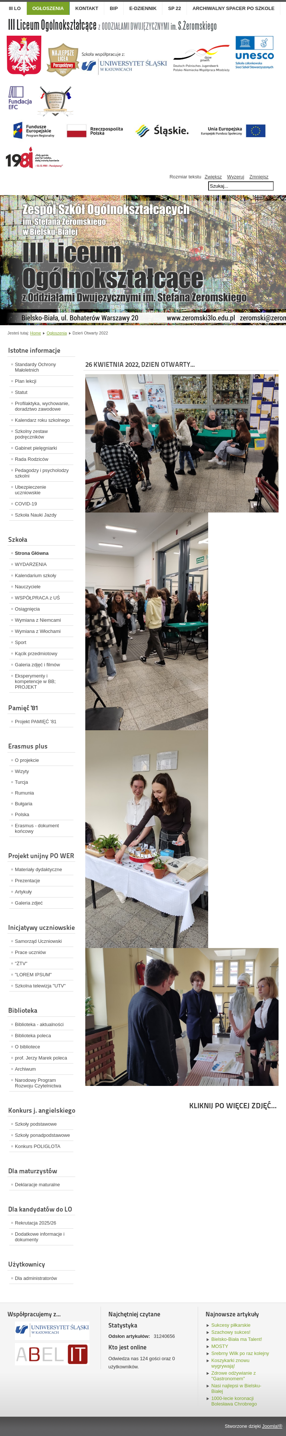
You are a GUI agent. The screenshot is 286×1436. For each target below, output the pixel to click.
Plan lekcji (25, 381)
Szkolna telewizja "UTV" (40, 986)
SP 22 (174, 8)
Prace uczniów (30, 952)
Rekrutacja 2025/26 (35, 1223)
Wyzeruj (235, 177)
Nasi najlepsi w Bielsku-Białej (236, 1388)
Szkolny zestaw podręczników (31, 434)
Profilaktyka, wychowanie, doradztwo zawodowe (42, 406)
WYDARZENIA (31, 564)
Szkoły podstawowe (36, 1124)
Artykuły (23, 892)
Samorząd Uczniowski (38, 941)
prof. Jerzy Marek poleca (41, 1058)
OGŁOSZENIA (48, 8)
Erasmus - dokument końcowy (37, 828)
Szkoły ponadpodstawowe (42, 1135)
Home (35, 333)
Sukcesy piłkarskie (230, 1325)
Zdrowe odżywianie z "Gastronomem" (233, 1375)
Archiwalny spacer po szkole (233, 8)
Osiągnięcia (27, 609)
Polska (22, 814)
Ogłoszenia (57, 333)
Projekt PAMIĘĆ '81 (36, 721)
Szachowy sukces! (230, 1332)
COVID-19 (26, 504)
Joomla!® (272, 1426)
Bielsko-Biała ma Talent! (236, 1339)
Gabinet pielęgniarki (36, 448)
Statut (21, 392)
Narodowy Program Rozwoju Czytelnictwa (38, 1083)
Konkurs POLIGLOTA (37, 1146)
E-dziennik (142, 8)
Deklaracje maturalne (37, 1184)
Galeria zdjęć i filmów (37, 664)
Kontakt (86, 8)
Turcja (21, 782)
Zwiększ (213, 177)
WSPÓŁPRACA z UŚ (37, 598)
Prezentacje (27, 880)
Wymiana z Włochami (38, 631)
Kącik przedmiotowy (36, 653)
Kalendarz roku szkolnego (42, 420)
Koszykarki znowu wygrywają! (230, 1363)
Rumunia (24, 793)
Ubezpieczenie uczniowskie (30, 489)
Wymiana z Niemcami (38, 620)
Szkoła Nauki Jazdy (36, 515)
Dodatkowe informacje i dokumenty (39, 1236)
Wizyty (22, 771)
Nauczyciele (28, 586)
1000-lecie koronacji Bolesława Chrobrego (234, 1401)
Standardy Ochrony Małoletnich (35, 367)
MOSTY (219, 1346)
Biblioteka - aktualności (39, 1024)
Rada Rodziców (31, 459)
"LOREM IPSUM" (33, 974)
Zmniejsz (259, 177)
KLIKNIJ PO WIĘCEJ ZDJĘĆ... (233, 1105)
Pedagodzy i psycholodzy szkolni (42, 473)
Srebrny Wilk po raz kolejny (240, 1353)
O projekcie (27, 760)
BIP (114, 8)
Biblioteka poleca (33, 1035)
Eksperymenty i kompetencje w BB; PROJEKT (35, 681)
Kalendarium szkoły (35, 575)
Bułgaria (23, 803)
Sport (20, 642)
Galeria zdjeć (29, 903)
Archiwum (25, 1069)
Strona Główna (31, 553)
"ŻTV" (21, 963)
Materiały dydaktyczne (38, 869)
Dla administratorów (36, 1278)
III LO (15, 8)
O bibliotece (27, 1046)
